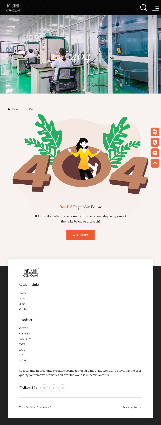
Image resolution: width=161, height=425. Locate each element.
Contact (24, 309)
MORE (22, 360)
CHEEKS (24, 328)
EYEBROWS (25, 338)
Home (22, 293)
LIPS (21, 355)
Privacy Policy (132, 407)
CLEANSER (25, 333)
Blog (21, 303)
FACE (22, 349)
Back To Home (80, 235)
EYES (22, 344)
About (22, 298)
